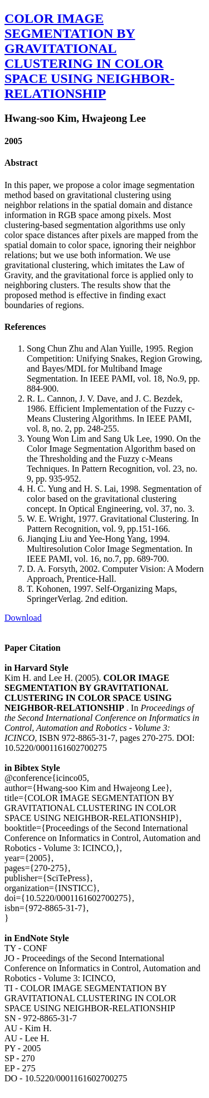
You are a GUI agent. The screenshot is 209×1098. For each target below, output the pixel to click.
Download (23, 617)
